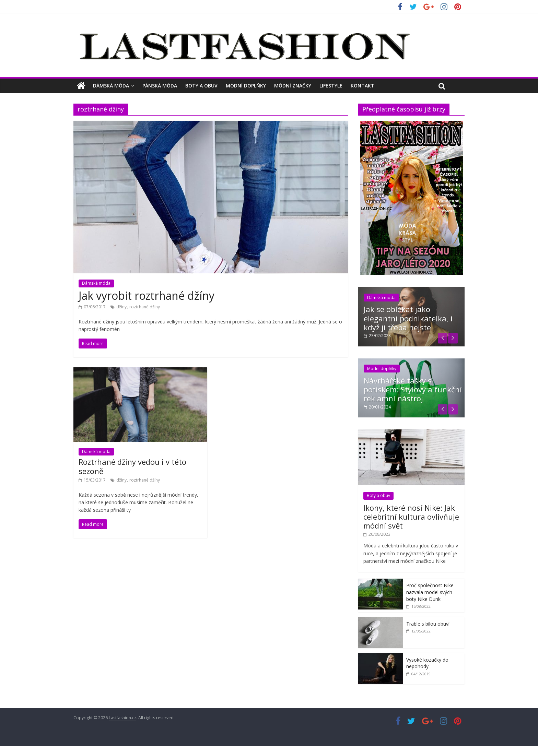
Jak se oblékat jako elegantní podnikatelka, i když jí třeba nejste (408, 318)
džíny (121, 307)
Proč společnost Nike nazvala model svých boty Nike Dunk (430, 592)
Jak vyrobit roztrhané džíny (146, 295)
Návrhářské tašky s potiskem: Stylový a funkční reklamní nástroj (413, 389)
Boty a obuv (201, 85)
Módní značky (292, 85)
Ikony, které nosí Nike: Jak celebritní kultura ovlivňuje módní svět (411, 516)
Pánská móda (159, 85)
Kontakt (362, 85)
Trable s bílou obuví (427, 623)
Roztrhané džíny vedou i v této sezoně (132, 466)
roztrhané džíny (144, 307)
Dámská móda (111, 85)
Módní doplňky (246, 85)
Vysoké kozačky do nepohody (427, 663)
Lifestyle (330, 85)
